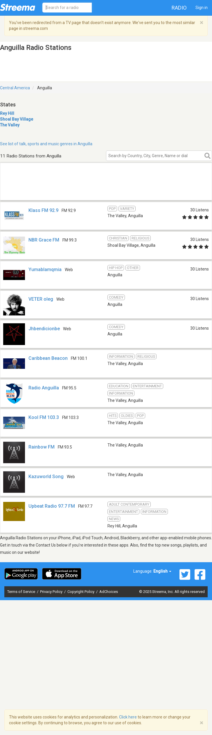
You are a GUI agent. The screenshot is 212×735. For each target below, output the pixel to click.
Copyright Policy (81, 591)
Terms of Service (21, 591)
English (162, 571)
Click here (128, 717)
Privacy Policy (51, 591)
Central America (15, 88)
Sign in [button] (201, 7)
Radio (179, 8)
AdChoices (108, 591)
